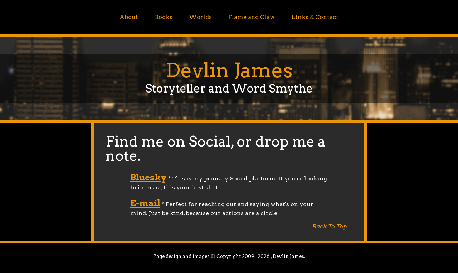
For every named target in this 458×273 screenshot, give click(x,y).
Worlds (200, 17)
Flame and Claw (251, 17)
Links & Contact (315, 17)
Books (163, 17)
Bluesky (148, 177)
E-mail (145, 203)
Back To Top (329, 226)
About (129, 17)
